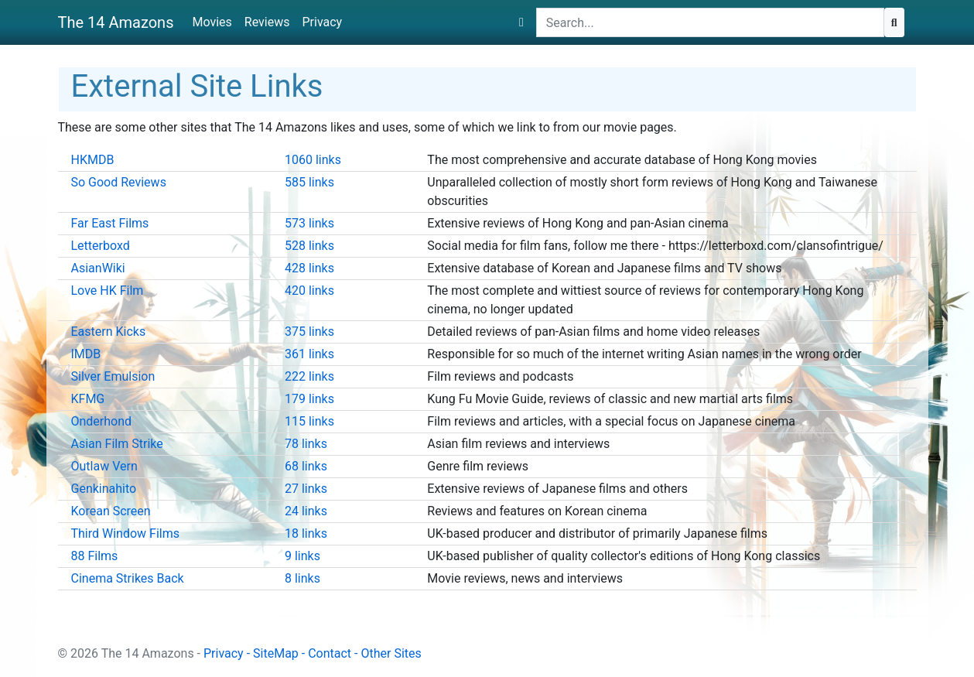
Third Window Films (125, 533)
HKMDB (92, 159)
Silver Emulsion (113, 376)
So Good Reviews (118, 182)
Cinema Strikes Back (127, 578)
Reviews (267, 22)
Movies (211, 22)
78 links (306, 443)
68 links (306, 466)
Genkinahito (104, 488)
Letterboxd (100, 245)
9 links (302, 556)
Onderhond (101, 421)
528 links (309, 245)
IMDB (86, 354)
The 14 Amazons (116, 22)
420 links (309, 290)
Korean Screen (111, 511)
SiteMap (276, 653)
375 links (309, 331)
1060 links (313, 159)
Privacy (322, 22)
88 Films (94, 556)
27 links (306, 488)
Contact (329, 653)
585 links (309, 182)
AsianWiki (98, 268)
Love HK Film (107, 290)
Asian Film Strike (117, 443)
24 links (306, 511)
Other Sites (391, 653)
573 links (309, 223)
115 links (309, 421)
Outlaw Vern (104, 466)
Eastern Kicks (108, 331)
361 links (309, 354)
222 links (309, 376)
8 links (302, 578)
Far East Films (110, 223)
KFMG (88, 398)
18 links (306, 533)
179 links (309, 398)
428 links (309, 268)
